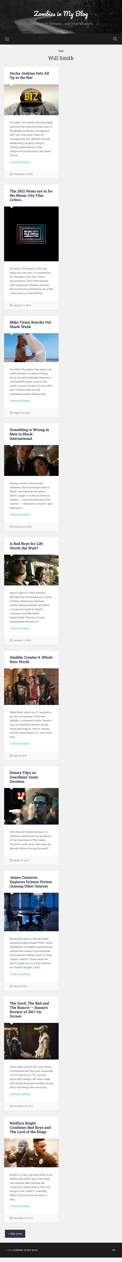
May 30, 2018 (20, 989)
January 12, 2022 (22, 306)
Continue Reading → (22, 162)
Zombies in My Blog (61, 13)
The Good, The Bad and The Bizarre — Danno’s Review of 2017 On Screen (29, 1013)
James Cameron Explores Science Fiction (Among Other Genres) (31, 884)
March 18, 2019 (21, 863)
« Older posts (15, 1238)
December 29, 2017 (23, 1110)
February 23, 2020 (23, 528)
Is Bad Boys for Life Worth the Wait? (26, 547)
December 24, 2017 (23, 1222)
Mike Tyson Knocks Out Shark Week (30, 325)
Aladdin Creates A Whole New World (31, 661)
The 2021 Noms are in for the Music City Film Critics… (31, 196)
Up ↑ (114, 1254)
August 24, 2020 (22, 414)
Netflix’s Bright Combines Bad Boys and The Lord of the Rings (30, 1131)
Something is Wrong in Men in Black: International (29, 435)
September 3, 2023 (23, 175)
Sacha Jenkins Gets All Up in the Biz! (29, 75)
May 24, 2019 (20, 758)
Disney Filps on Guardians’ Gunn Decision (24, 780)
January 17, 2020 (22, 642)
